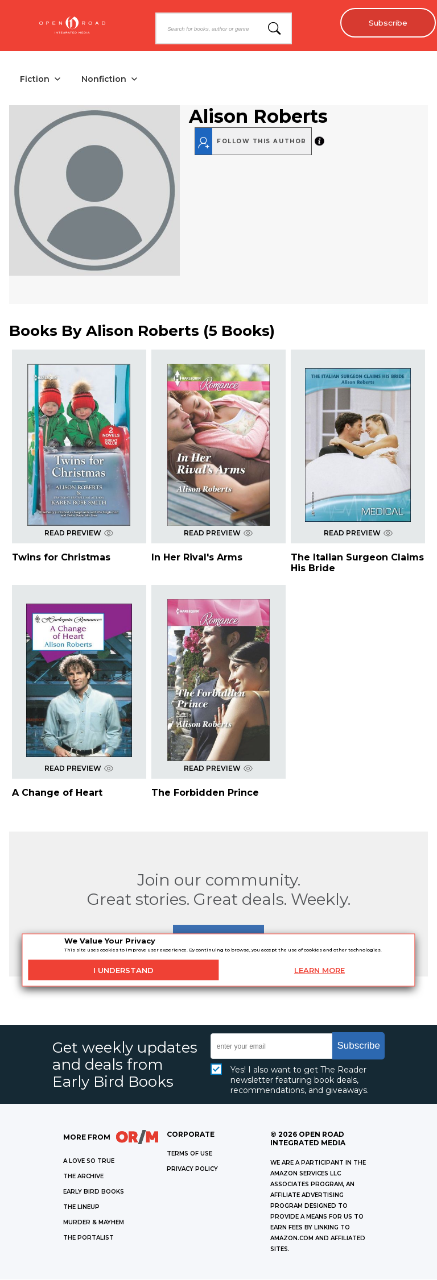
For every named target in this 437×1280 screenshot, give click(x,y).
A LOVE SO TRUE (88, 1161)
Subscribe (386, 23)
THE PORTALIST (88, 1238)
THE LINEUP (81, 1207)
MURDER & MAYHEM (93, 1223)
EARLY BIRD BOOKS (93, 1192)
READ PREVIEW (78, 533)
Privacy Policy (192, 1169)
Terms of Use (189, 1154)
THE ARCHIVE (83, 1177)
